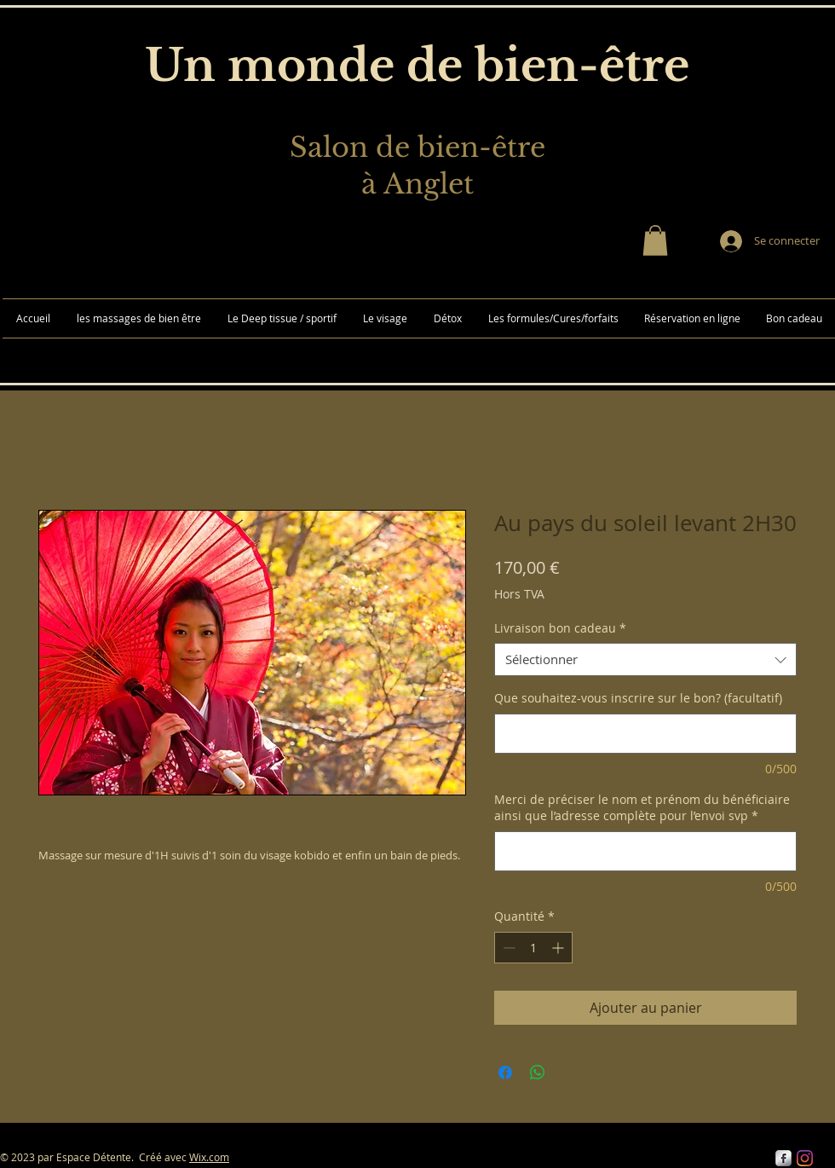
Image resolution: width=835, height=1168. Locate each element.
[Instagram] (805, 1158)
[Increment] (559, 948)
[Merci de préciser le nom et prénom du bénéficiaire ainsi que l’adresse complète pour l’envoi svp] (645, 851)
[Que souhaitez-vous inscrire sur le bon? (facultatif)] (645, 733)
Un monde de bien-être (417, 65)
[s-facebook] (783, 1158)
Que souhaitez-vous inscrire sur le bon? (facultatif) (638, 698)
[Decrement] (507, 948)
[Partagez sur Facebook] (505, 1072)
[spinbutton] (533, 948)
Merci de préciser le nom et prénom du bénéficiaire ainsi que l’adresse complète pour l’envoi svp (642, 807)
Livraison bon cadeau (560, 628)
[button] (655, 240)
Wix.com (209, 1157)
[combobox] (645, 659)
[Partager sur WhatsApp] (537, 1072)
